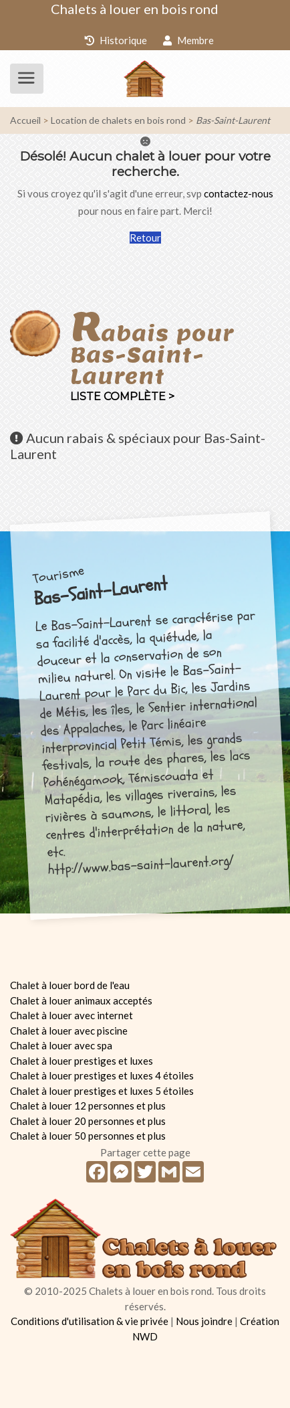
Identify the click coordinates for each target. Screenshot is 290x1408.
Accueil (25, 120)
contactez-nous (238, 193)
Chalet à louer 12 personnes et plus (88, 1105)
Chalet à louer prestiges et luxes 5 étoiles (102, 1091)
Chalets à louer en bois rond (135, 9)
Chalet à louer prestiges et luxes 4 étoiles (102, 1075)
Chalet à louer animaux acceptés (81, 1000)
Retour (145, 238)
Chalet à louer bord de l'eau (70, 985)
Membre (188, 40)
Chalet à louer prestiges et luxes (81, 1061)
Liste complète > (122, 396)
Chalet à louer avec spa (61, 1045)
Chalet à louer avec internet (71, 1015)
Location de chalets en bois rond (118, 120)
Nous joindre (204, 1321)
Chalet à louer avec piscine (69, 1031)
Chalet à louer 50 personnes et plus (88, 1136)
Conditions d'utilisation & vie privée (89, 1321)
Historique (115, 40)
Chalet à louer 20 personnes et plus (88, 1121)
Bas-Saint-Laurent (233, 120)
